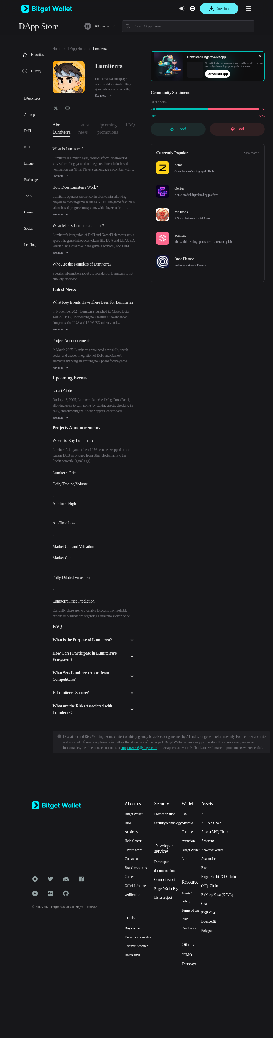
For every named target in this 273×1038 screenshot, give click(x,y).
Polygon (206, 931)
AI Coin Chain (211, 823)
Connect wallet (164, 880)
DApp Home (77, 49)
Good (178, 129)
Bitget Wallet (133, 814)
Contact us (132, 859)
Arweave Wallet (212, 850)
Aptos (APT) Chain (214, 832)
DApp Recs (32, 98)
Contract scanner (136, 946)
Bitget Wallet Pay (166, 889)
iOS (184, 814)
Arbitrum (207, 841)
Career (129, 877)
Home (57, 49)
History (31, 71)
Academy (131, 832)
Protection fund (164, 814)
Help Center (133, 841)
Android (187, 823)
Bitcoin (206, 868)
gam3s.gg (82, 461)
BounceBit (208, 922)
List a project (163, 898)
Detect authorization (138, 937)
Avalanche (208, 859)
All (203, 814)
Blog (128, 823)
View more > (251, 153)
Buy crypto (132, 928)
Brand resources (136, 868)
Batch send (132, 955)
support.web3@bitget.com (139, 748)
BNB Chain (209, 913)
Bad (237, 129)
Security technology (168, 823)
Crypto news (133, 850)
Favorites (33, 54)
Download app (217, 74)
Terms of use (190, 910)
